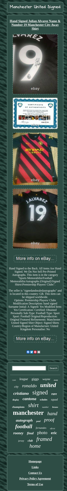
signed (40, 392)
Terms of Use (35, 484)
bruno (55, 407)
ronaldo (29, 385)
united (48, 385)
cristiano (21, 393)
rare (54, 394)
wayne (46, 379)
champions (18, 406)
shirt (33, 405)
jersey (21, 440)
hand (52, 413)
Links (35, 467)
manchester (28, 412)
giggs (35, 379)
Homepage (35, 461)
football (23, 426)
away (56, 380)
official (52, 428)
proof (49, 419)
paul (38, 421)
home (35, 446)
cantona (29, 399)
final (30, 433)
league (23, 379)
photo (42, 432)
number (45, 407)
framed (44, 439)
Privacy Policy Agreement (35, 478)
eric (54, 433)
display (16, 400)
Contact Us (35, 472)
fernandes (41, 427)
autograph (24, 420)
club (30, 440)
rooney (18, 433)
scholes (43, 399)
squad (54, 399)
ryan (14, 380)
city (16, 386)
